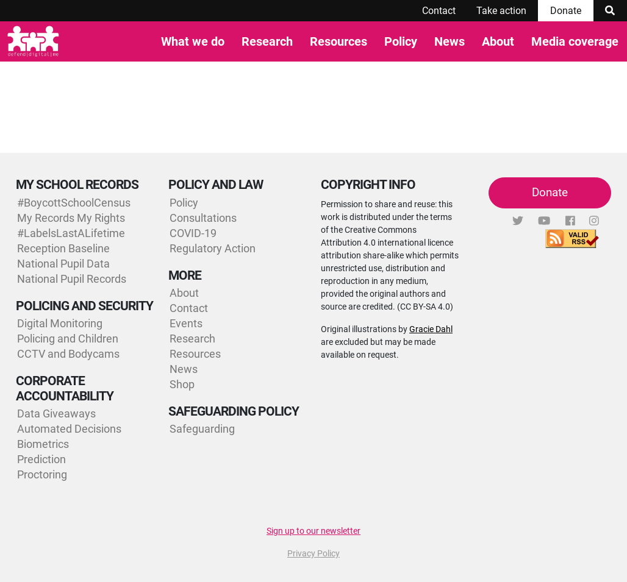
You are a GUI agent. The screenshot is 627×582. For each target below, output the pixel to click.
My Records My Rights (71, 217)
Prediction (41, 459)
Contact (439, 10)
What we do (192, 41)
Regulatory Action (213, 248)
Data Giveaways (56, 413)
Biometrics (43, 444)
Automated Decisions (69, 428)
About (498, 41)
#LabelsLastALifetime (71, 233)
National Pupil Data (63, 263)
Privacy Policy (313, 553)
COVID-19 (193, 233)
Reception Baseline (63, 248)
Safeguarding (202, 428)
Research (267, 41)
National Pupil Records (71, 278)
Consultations (203, 217)
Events (186, 323)
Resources (338, 41)
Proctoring (42, 474)
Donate (565, 10)
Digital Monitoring (59, 323)
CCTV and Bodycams (68, 353)
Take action (501, 10)
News (449, 41)
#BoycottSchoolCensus (74, 202)
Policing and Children (67, 338)
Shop (182, 384)
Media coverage (574, 41)
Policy (400, 41)
